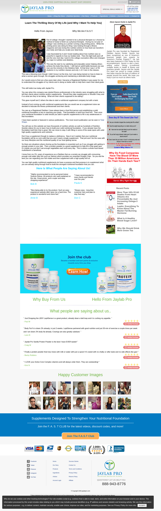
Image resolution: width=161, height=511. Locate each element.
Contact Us (135, 16)
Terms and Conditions (75, 469)
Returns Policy (73, 476)
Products (94, 16)
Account (122, 2)
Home (50, 16)
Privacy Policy (73, 473)
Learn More (123, 82)
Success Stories (123, 16)
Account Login (57, 480)
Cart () (134, 2)
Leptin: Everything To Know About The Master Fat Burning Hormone (128, 209)
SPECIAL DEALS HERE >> (112, 9)
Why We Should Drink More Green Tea (128, 229)
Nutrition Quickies (73, 16)
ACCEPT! (142, 505)
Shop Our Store (59, 16)
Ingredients (104, 16)
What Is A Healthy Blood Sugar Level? (127, 219)
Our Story (85, 16)
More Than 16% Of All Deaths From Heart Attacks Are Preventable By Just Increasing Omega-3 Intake (128, 198)
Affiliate (71, 480)
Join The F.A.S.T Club (80, 436)
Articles (113, 16)
